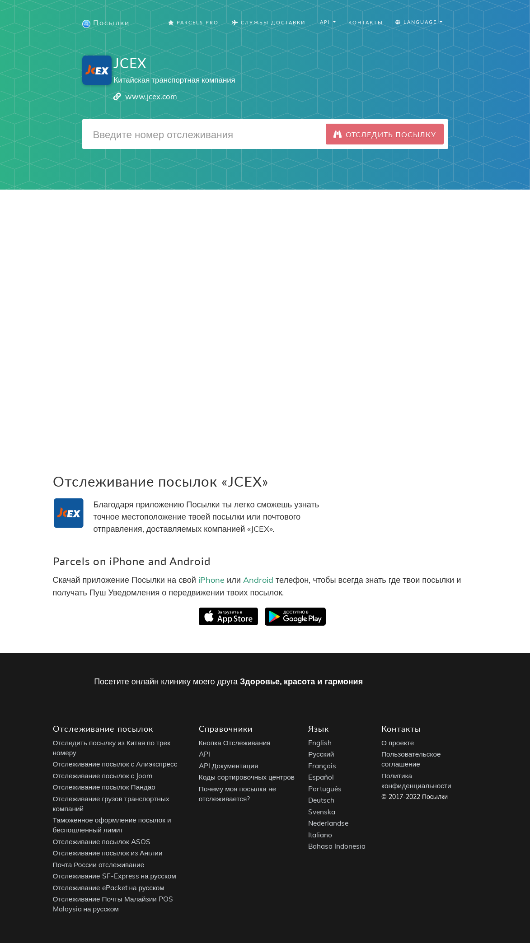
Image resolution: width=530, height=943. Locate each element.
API (204, 754)
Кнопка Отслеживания (235, 743)
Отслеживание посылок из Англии (108, 853)
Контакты (365, 22)
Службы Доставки (268, 22)
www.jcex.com (151, 96)
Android (258, 580)
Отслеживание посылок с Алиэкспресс (115, 764)
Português (325, 789)
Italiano (320, 835)
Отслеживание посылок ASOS (101, 841)
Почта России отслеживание (99, 864)
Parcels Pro (193, 22)
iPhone (211, 580)
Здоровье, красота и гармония (301, 681)
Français (322, 766)
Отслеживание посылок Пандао (104, 787)
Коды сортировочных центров (247, 777)
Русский (321, 754)
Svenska (321, 812)
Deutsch (321, 800)
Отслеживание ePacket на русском (108, 887)
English (320, 743)
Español (321, 777)
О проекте (397, 743)
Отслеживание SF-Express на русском (114, 876)
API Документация (228, 766)
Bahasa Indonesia (337, 846)
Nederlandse (328, 823)
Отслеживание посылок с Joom (103, 775)
